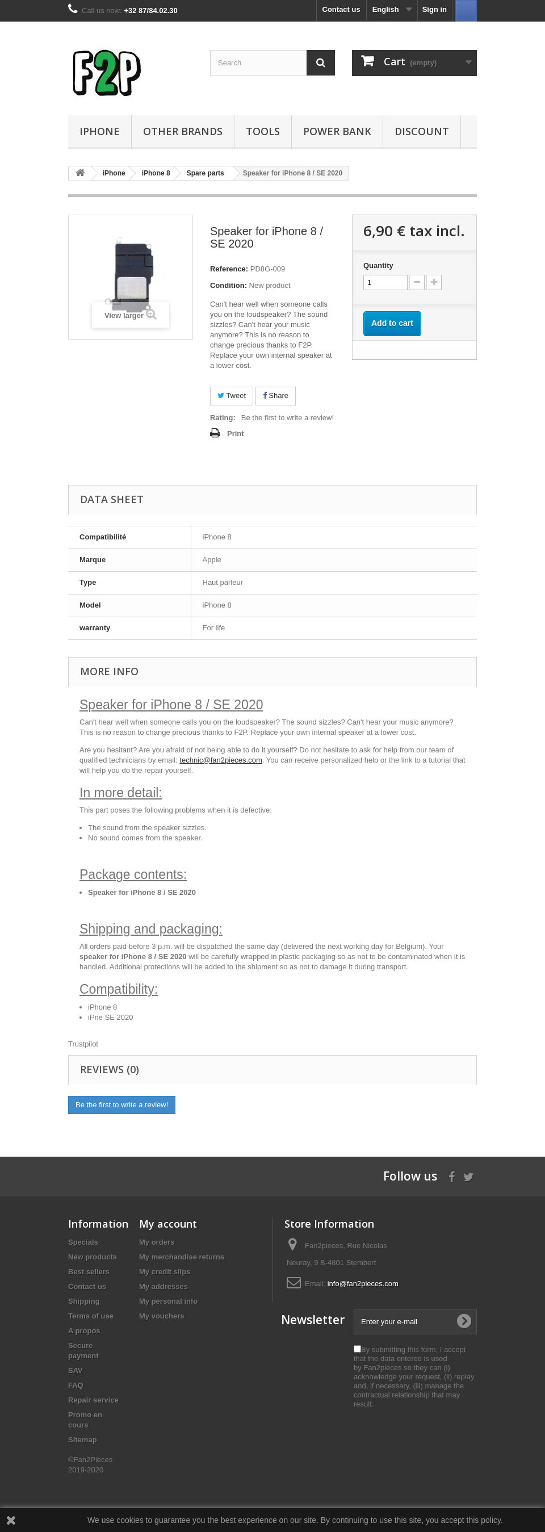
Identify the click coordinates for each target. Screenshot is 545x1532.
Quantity (378, 265)
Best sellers (89, 1271)
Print (235, 433)
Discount (422, 131)
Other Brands (183, 131)
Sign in (434, 9)
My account (168, 1223)
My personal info (168, 1301)
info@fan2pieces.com (363, 1283)
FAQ (75, 1385)
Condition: (228, 285)
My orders (156, 1242)
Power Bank (337, 131)
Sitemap (82, 1439)
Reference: (229, 269)
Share (275, 395)
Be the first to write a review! (287, 417)
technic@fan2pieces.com (220, 760)
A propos (84, 1330)
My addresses (163, 1286)
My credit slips (164, 1271)
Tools (263, 131)
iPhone (99, 131)
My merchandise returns (181, 1257)
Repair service (93, 1400)
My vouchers (161, 1316)
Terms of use (91, 1316)
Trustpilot (83, 1044)
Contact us (341, 9)
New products (92, 1257)
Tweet (231, 395)
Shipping (84, 1301)
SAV (75, 1370)
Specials (83, 1242)
